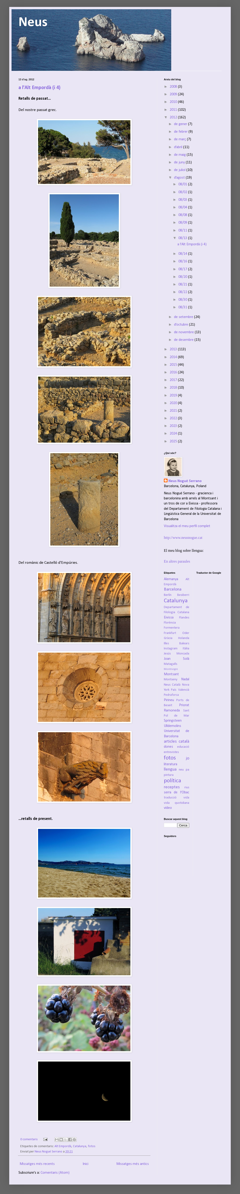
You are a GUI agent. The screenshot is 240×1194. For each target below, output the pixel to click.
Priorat (184, 705)
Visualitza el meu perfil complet (187, 526)
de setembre (184, 317)
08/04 (183, 207)
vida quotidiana (176, 803)
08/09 (183, 223)
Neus (33, 23)
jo (187, 758)
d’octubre (181, 325)
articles (170, 741)
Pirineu (169, 700)
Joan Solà (176, 659)
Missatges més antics (132, 1164)
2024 (174, 433)
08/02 (183, 192)
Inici (85, 1164)
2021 (174, 411)
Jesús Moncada (176, 653)
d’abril (178, 147)
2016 (174, 372)
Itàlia (186, 648)
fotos (91, 1146)
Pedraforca (171, 695)
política (172, 781)
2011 (174, 110)
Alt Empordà (62, 1146)
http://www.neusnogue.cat (183, 538)
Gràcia (168, 638)
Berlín (167, 595)
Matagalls (170, 664)
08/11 (183, 230)
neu (181, 769)
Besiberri (183, 595)
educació (183, 747)
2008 (174, 87)
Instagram (170, 648)
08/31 (183, 307)
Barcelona (172, 589)
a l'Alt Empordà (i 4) (39, 87)
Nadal (185, 679)
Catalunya (79, 1146)
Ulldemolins (172, 726)
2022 (174, 418)
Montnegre (171, 669)
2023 (174, 426)
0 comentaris (29, 1139)
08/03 (183, 200)
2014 (174, 357)
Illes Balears (176, 643)
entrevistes (171, 752)
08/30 (183, 300)
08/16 (183, 261)
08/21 (183, 284)
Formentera (172, 628)
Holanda (183, 638)
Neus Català (172, 685)
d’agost (180, 178)
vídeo (168, 808)
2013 (174, 349)
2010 (174, 102)
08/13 (183, 238)
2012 (174, 117)
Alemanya (171, 579)
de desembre (184, 340)
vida (186, 797)
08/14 (183, 254)
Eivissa (169, 617)
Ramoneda (172, 710)
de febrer (181, 132)
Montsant (171, 674)
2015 (174, 365)
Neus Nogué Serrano (49, 1151)
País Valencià (180, 690)
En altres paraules (177, 561)
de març (180, 139)
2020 (174, 403)
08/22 (183, 292)
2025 (174, 441)
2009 (174, 94)
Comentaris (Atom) (55, 1173)
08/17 (183, 269)
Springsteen (173, 721)
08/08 (183, 215)
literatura (170, 764)
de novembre (184, 332)
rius (186, 787)
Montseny (170, 679)
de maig (180, 155)
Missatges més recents (37, 1164)
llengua (170, 769)
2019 (174, 395)
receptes (172, 787)
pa (187, 769)
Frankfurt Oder (176, 633)
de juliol (180, 170)
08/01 (183, 184)
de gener (181, 124)
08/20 (183, 277)
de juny (180, 162)
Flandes (184, 617)
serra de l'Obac (176, 792)
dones (168, 747)
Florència (170, 622)
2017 (174, 380)
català (184, 741)
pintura (169, 775)
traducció (170, 797)
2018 (174, 388)
